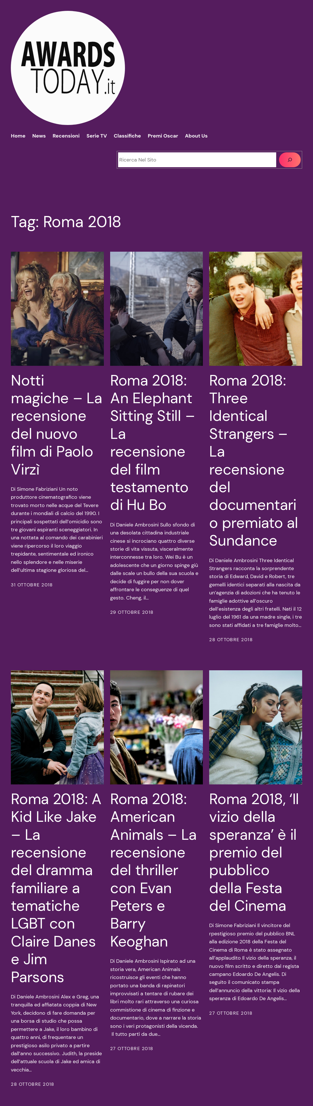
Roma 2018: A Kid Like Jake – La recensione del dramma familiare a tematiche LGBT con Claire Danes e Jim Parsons (56, 888)
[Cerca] (289, 159)
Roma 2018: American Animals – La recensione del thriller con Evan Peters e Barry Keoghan (153, 870)
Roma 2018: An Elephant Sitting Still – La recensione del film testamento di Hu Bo (152, 443)
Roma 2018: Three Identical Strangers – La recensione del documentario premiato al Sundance (253, 461)
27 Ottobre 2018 (132, 1048)
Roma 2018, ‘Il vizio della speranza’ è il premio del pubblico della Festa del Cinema (254, 852)
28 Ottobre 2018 (231, 640)
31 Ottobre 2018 (32, 585)
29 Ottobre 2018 (132, 612)
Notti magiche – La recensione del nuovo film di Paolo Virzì (56, 425)
